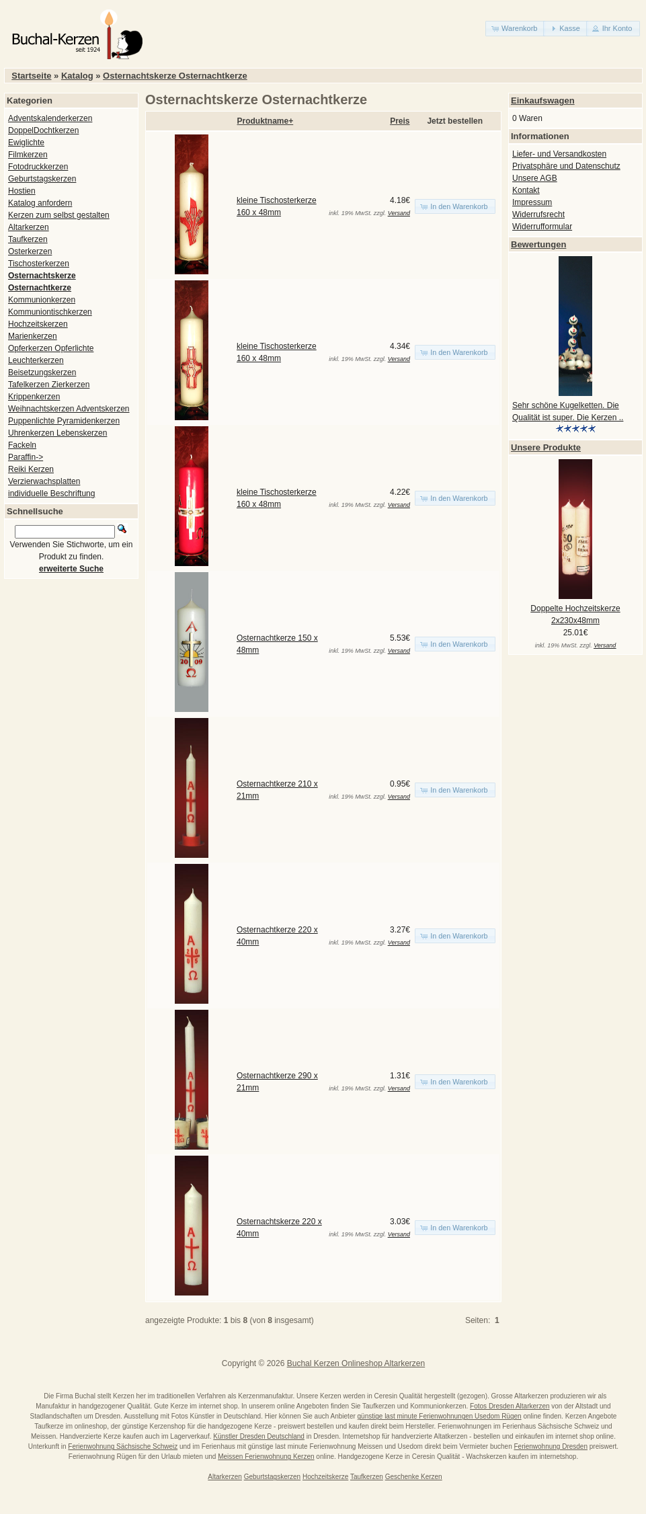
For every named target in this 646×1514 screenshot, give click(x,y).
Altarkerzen (28, 227)
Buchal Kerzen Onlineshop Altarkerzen (356, 1363)
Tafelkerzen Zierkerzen (48, 384)
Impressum (532, 202)
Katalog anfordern (40, 203)
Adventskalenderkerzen (50, 118)
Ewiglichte (26, 142)
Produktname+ (265, 121)
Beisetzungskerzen (42, 372)
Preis (399, 121)
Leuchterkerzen (36, 360)
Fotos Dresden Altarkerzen (509, 1406)
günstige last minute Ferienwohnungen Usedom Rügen (440, 1416)
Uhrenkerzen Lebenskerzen (57, 433)
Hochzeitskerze (325, 1476)
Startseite (31, 76)
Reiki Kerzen (31, 469)
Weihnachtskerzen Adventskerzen (69, 408)
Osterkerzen (30, 251)
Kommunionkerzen (41, 300)
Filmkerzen (28, 154)
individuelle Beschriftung (51, 493)
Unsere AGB (534, 178)
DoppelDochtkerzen (43, 130)
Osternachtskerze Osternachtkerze (175, 76)
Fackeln (22, 445)
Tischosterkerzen (38, 263)
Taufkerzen (28, 239)
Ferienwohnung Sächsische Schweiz (122, 1446)
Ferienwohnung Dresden (551, 1446)
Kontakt (526, 190)
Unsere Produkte (546, 447)
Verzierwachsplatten (44, 481)
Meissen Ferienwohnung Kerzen (266, 1456)
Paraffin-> (25, 457)
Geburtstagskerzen (42, 179)
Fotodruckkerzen (38, 166)
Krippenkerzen (34, 396)
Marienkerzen (32, 336)
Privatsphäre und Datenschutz (566, 166)
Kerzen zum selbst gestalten (59, 215)
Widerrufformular (542, 226)
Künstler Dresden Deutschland (259, 1436)
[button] (515, 28)
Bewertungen (538, 244)
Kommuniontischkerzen (50, 312)
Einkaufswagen (543, 100)
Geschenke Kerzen (413, 1476)
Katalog (77, 76)
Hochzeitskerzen (38, 324)
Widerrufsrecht (538, 214)
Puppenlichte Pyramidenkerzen (64, 421)
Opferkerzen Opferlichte (50, 348)
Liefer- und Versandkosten (559, 154)
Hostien (22, 191)
